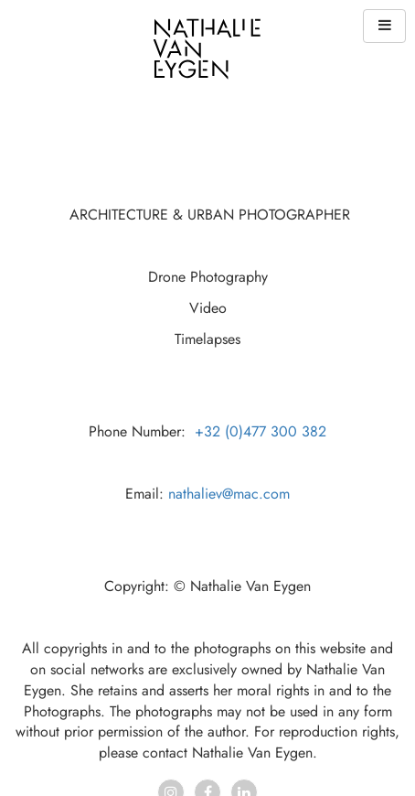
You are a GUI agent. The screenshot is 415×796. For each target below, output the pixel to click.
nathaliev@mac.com (229, 493)
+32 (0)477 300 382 (260, 431)
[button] (384, 26)
